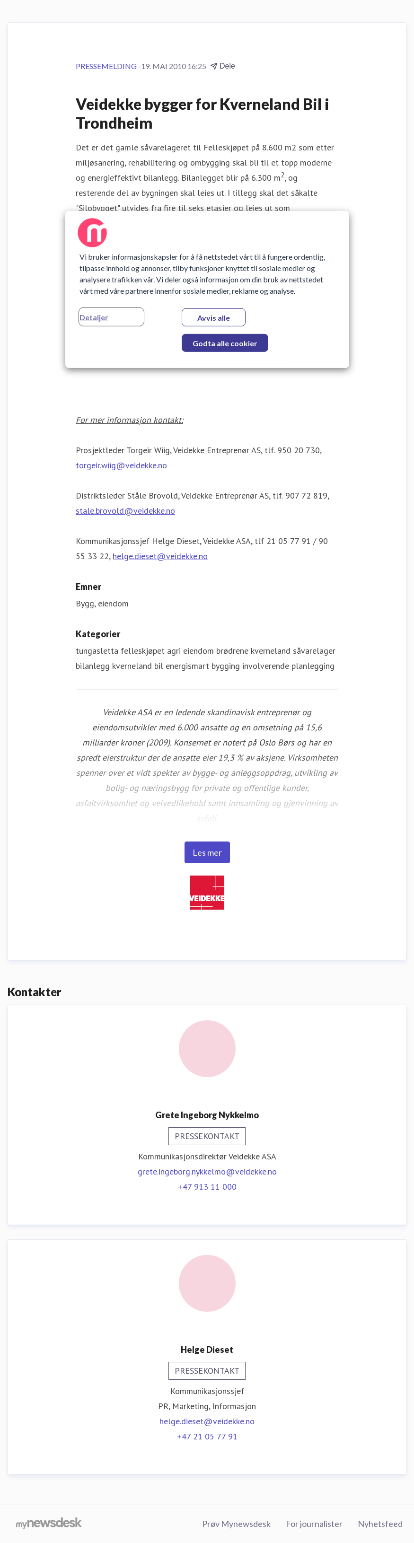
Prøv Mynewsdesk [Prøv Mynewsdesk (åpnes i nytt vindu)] (236, 1523)
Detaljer (93, 317)
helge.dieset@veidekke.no (160, 556)
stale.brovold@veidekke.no (125, 510)
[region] (207, 289)
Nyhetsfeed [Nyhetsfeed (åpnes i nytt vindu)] (380, 1523)
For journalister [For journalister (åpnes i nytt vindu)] (314, 1523)
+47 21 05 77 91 (207, 1436)
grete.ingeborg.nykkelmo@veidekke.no (207, 1171)
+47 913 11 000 (207, 1186)
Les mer (207, 852)
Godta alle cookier (225, 343)
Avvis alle (213, 317)
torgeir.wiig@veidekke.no (121, 465)
